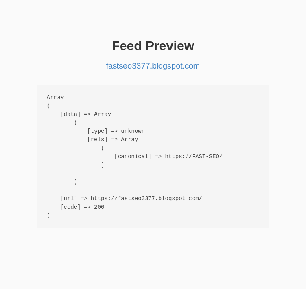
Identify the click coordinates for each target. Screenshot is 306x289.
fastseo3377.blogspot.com (153, 65)
